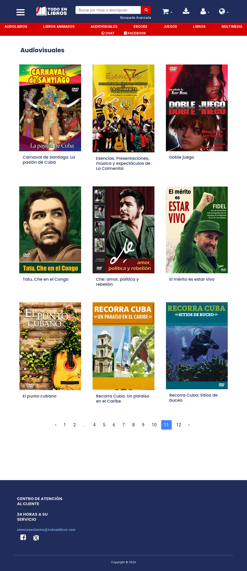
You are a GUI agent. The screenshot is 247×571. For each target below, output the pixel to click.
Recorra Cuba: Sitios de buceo (193, 397)
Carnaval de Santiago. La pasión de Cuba (49, 159)
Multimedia (232, 26)
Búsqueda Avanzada (135, 17)
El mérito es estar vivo (191, 279)
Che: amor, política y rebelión (117, 281)
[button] (224, 12)
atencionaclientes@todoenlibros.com (46, 530)
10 (154, 425)
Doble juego (181, 157)
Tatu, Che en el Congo (46, 279)
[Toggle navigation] (20, 12)
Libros (199, 26)
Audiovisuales (104, 26)
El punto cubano (39, 396)
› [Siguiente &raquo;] (189, 425)
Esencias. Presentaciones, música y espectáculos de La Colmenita (123, 163)
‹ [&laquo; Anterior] (55, 425)
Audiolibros (16, 26)
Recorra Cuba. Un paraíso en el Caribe (122, 398)
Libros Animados (59, 26)
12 (178, 425)
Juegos (170, 26)
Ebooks (140, 26)
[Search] (108, 10)
